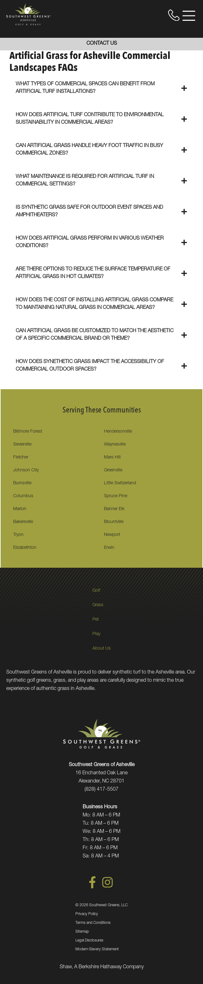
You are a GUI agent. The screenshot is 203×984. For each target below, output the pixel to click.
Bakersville (23, 522)
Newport (112, 535)
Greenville (113, 470)
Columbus (23, 496)
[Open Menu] (189, 16)
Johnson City (26, 470)
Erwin (109, 548)
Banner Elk (114, 509)
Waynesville (115, 444)
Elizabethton (24, 548)
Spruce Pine (115, 496)
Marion (19, 509)
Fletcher (20, 457)
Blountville (113, 522)
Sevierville (22, 444)
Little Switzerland (120, 483)
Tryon (18, 535)
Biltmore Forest (27, 431)
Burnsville (22, 483)
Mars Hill (112, 457)
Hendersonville (118, 431)
